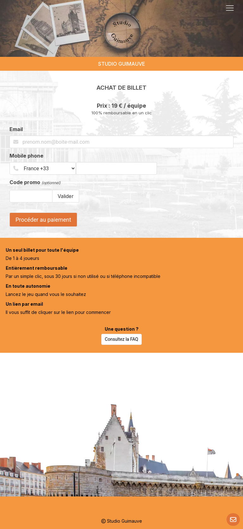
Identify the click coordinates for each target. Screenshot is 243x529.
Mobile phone (26, 156)
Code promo (34, 182)
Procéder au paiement (43, 219)
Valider (66, 196)
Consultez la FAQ (121, 339)
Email (16, 129)
